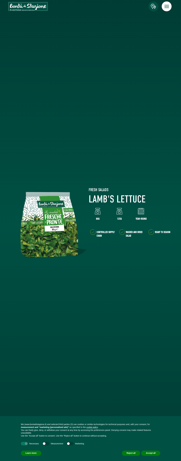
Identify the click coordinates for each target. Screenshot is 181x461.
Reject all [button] (131, 453)
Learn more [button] (31, 453)
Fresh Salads (98, 190)
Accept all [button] (150, 453)
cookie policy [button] (92, 427)
